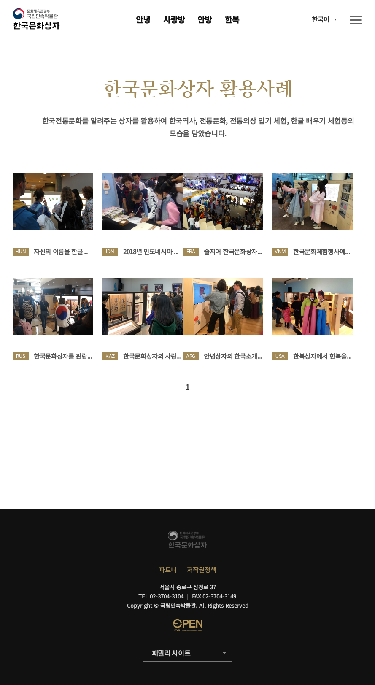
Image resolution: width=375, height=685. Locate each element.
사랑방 (174, 19)
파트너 (168, 569)
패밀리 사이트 (171, 653)
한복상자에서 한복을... (322, 356)
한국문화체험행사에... (321, 251)
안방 (204, 19)
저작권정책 (201, 569)
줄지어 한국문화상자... (233, 251)
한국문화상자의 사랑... (152, 356)
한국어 (320, 19)
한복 (232, 19)
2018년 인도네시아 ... (150, 251)
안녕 (143, 19)
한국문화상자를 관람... (63, 356)
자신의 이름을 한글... (61, 251)
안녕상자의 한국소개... (233, 356)
